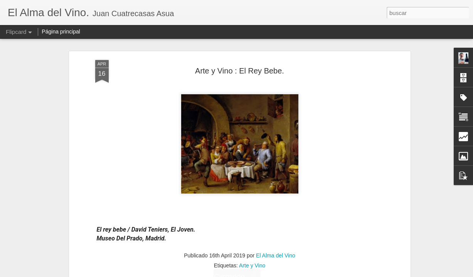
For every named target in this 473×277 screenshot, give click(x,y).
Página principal (61, 31)
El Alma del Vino (275, 99)
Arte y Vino (252, 109)
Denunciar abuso (292, 272)
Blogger (266, 272)
